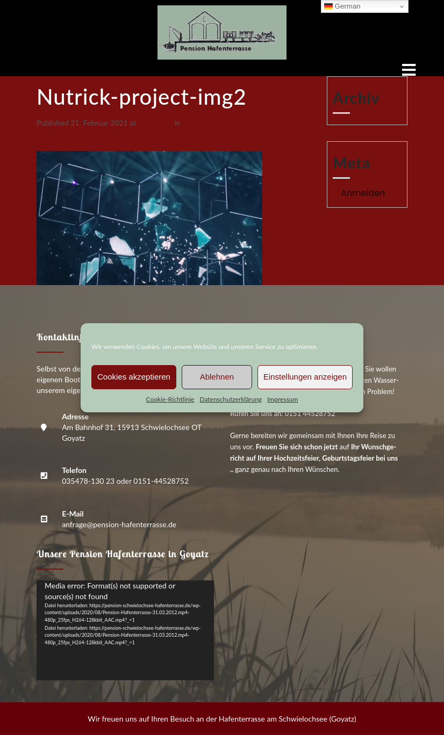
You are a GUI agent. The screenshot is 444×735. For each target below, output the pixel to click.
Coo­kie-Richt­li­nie (170, 399)
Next (49, 145)
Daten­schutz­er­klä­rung (230, 399)
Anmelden (363, 193)
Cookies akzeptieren (133, 376)
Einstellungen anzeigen (305, 376)
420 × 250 (155, 122)
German (342, 6)
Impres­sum (282, 399)
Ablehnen (217, 376)
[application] (125, 630)
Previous (55, 134)
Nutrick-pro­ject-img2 (217, 122)
